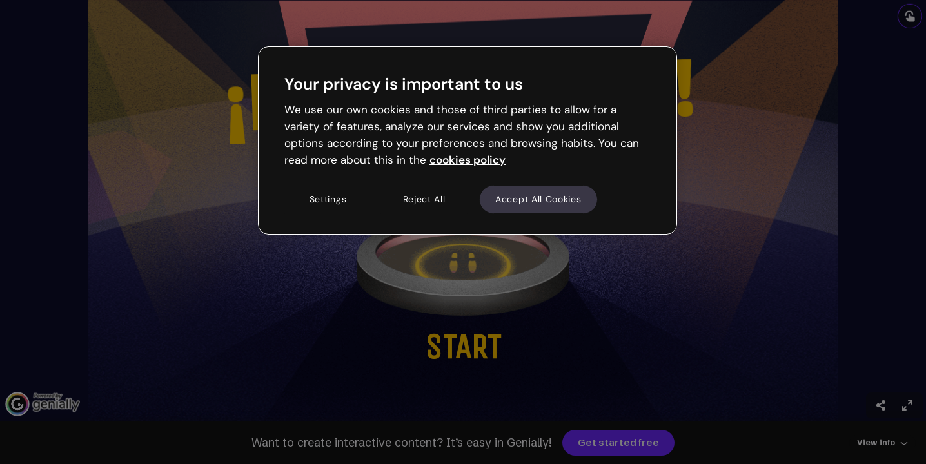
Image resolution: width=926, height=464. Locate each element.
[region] (467, 140)
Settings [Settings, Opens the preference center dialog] (328, 199)
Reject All (424, 199)
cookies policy (467, 160)
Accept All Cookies (538, 199)
